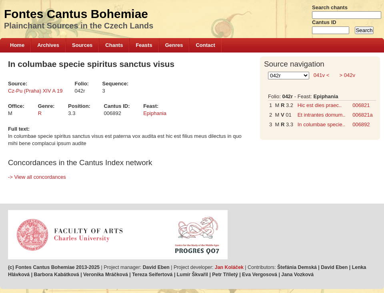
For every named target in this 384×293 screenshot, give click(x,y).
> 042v (346, 75)
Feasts (144, 45)
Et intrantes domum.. (322, 115)
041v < (321, 75)
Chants (114, 45)
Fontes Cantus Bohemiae (76, 13)
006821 (361, 105)
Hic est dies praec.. (320, 105)
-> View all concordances (37, 177)
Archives (48, 45)
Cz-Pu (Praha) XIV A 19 (35, 91)
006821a (362, 115)
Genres (174, 45)
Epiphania (154, 113)
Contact (205, 45)
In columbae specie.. (321, 124)
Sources (82, 45)
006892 (361, 124)
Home (17, 45)
